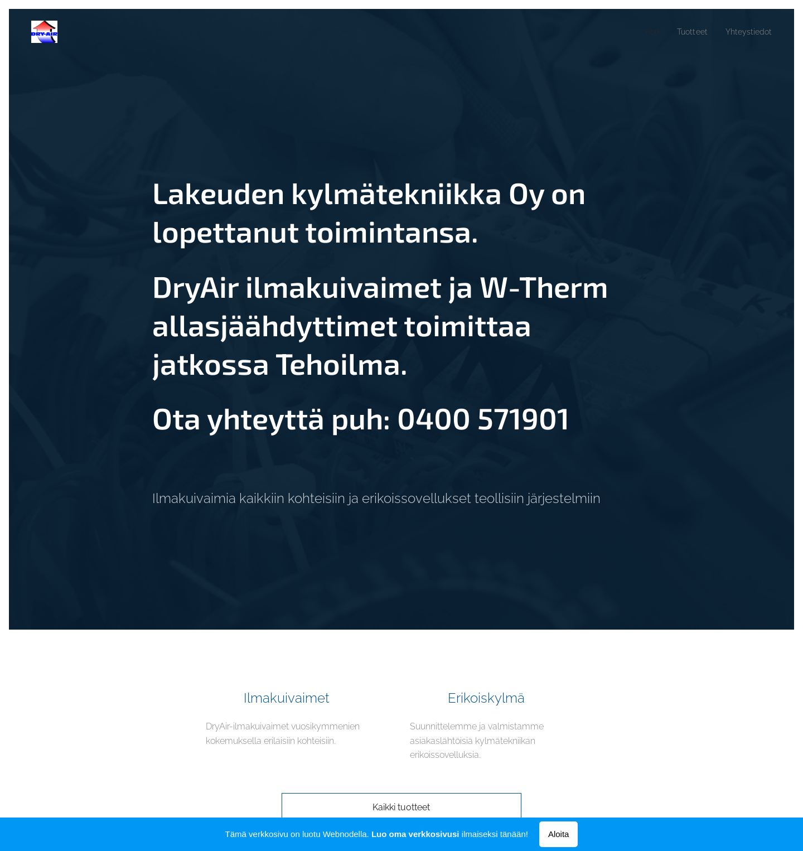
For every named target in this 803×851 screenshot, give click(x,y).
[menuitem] (645, 32)
